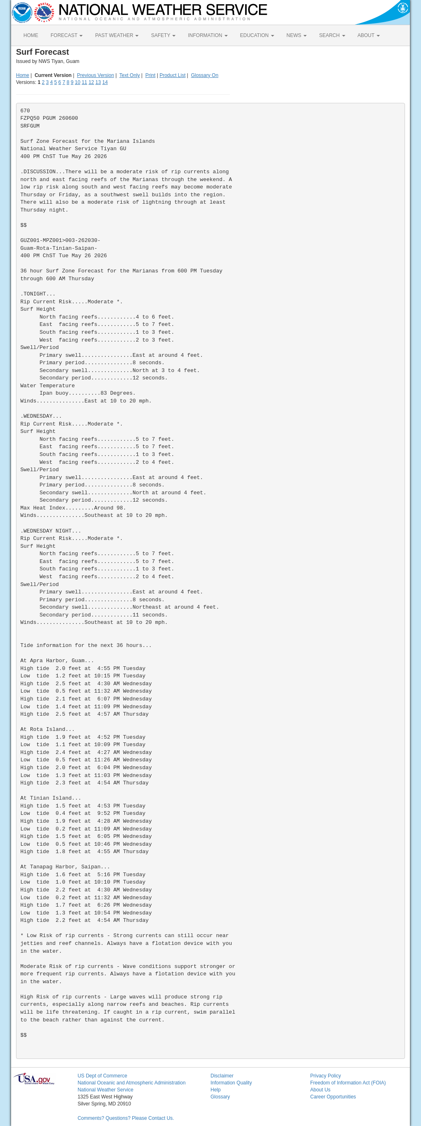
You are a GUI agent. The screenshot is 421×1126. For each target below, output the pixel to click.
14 (105, 82)
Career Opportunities (333, 1097)
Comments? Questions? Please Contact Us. (126, 1118)
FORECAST (67, 35)
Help (215, 1090)
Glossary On (204, 75)
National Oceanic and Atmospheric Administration (132, 1083)
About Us (320, 1090)
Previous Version (95, 75)
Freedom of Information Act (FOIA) (348, 1083)
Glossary (220, 1097)
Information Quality (231, 1083)
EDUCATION (257, 35)
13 (98, 82)
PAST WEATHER (117, 35)
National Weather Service (106, 1090)
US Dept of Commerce (102, 1076)
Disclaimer (222, 1076)
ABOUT (369, 35)
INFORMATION (207, 35)
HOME (30, 35)
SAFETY (163, 35)
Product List (172, 75)
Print (150, 75)
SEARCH (332, 35)
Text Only (129, 75)
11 (84, 82)
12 (91, 82)
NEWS (297, 35)
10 (77, 82)
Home (22, 75)
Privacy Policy (325, 1076)
